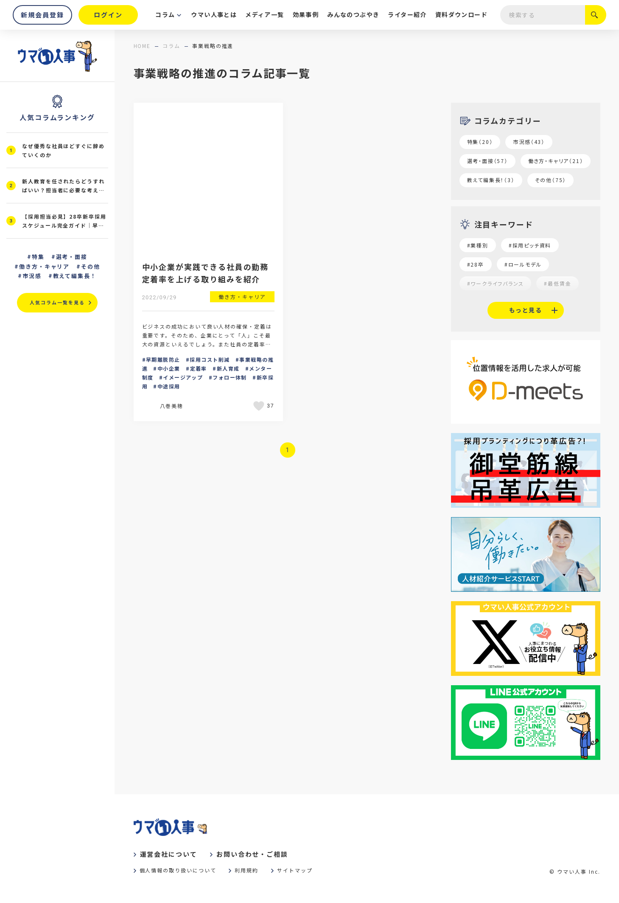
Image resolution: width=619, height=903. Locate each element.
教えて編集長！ (75, 276)
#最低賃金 (557, 283)
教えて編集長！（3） (491, 179)
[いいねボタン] (260, 406)
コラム (165, 14)
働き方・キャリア (44, 266)
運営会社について (168, 854)
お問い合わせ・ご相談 (252, 854)
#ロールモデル (523, 264)
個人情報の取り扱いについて (178, 870)
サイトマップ (295, 870)
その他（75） (550, 179)
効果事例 (306, 14)
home (142, 45)
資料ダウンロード (461, 14)
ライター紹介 (407, 14)
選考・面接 (72, 257)
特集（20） (480, 141)
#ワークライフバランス (495, 283)
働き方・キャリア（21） (555, 160)
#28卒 (475, 264)
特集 (38, 257)
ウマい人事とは (214, 14)
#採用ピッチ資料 (530, 245)
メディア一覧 (264, 14)
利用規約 (246, 870)
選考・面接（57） (487, 160)
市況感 (32, 276)
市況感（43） (529, 141)
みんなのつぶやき (353, 14)
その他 (90, 266)
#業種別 (477, 245)
